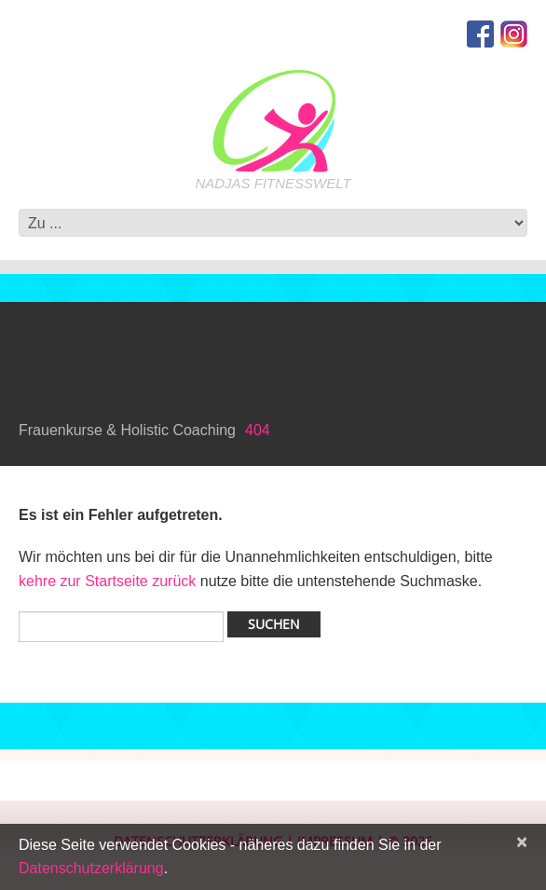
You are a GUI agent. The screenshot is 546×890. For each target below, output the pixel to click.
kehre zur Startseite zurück (109, 581)
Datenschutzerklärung (91, 868)
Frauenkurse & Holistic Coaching (127, 430)
